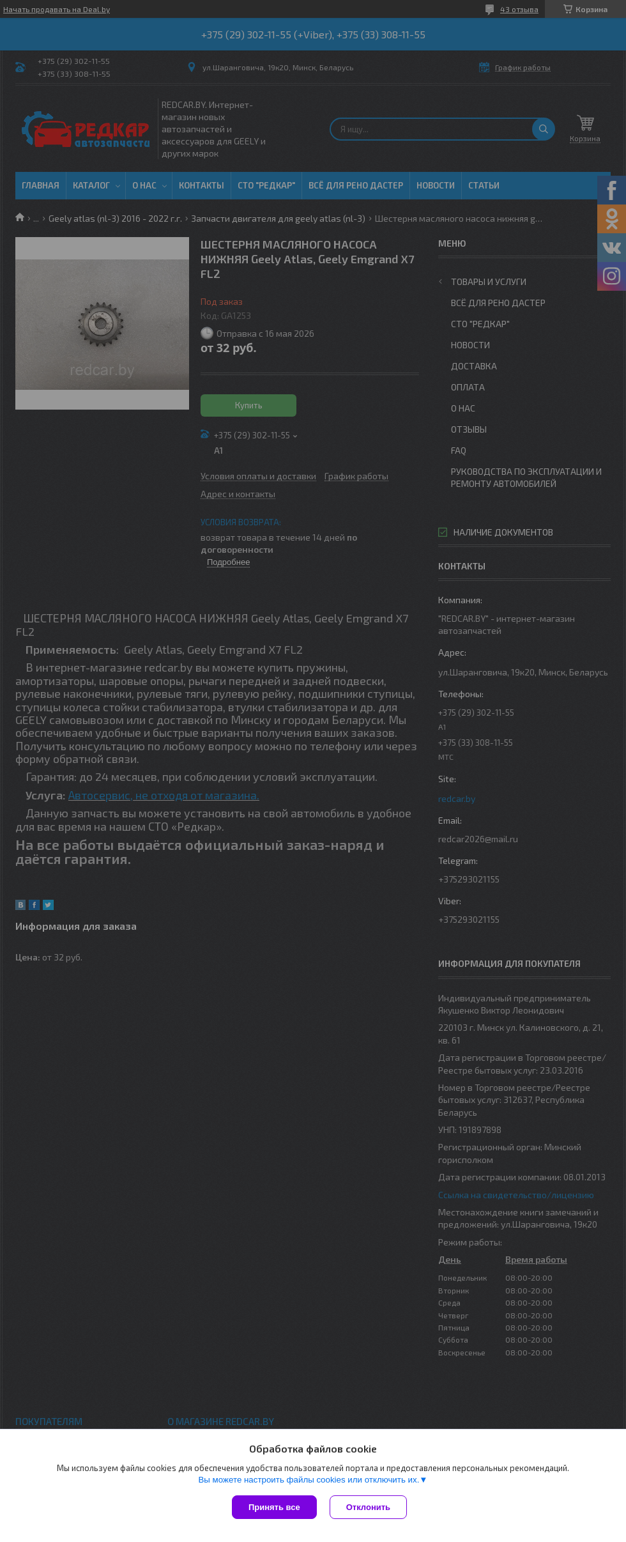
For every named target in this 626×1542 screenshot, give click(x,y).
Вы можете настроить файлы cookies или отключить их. (308, 1479)
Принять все (274, 1507)
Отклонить (368, 1507)
